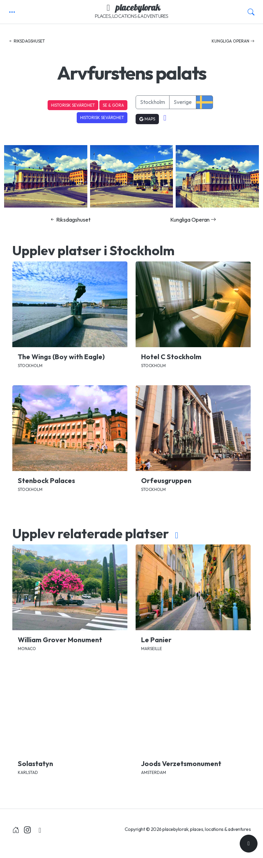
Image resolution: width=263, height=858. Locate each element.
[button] (12, 12)
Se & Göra (113, 105)
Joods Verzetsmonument (181, 763)
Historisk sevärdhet (73, 105)
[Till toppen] (249, 844)
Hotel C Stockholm (171, 356)
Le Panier (156, 639)
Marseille (151, 648)
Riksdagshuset (27, 41)
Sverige (183, 101)
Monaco (27, 648)
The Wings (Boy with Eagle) (61, 356)
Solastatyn (35, 763)
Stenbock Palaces (46, 480)
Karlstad (28, 772)
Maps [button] (147, 118)
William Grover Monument (60, 639)
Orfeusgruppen (166, 480)
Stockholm (152, 101)
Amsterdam (153, 772)
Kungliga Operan (233, 41)
